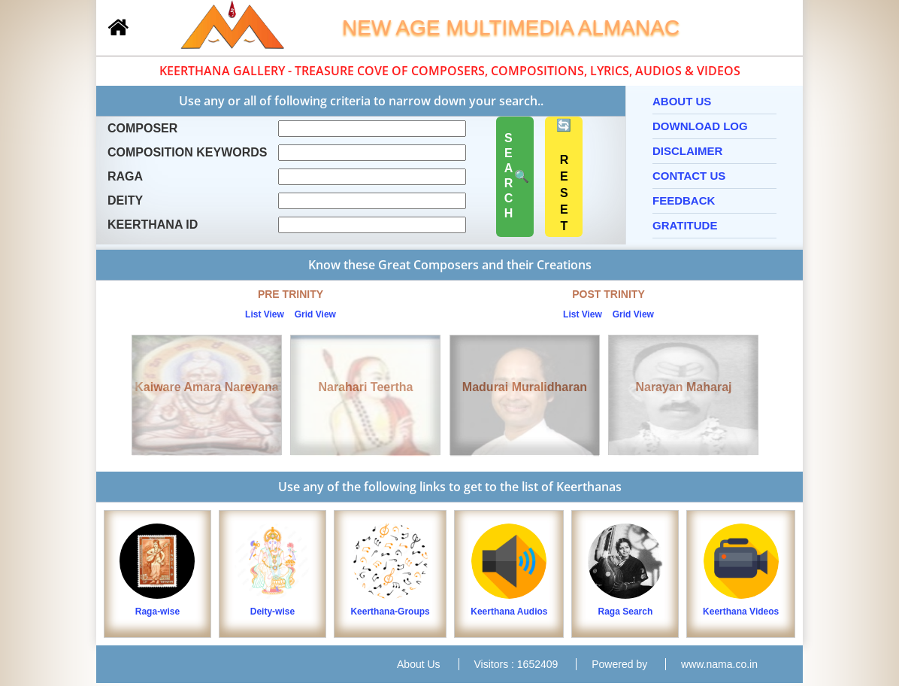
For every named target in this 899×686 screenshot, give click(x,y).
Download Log (700, 126)
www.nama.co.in (719, 664)
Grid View (315, 314)
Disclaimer (687, 150)
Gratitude (684, 225)
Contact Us (688, 175)
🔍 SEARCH (515, 177)
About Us (681, 101)
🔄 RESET (564, 177)
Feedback (683, 200)
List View (264, 314)
